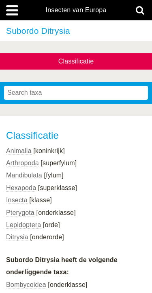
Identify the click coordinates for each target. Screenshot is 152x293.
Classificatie (76, 61)
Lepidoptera (23, 224)
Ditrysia (17, 237)
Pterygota (20, 212)
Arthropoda (22, 163)
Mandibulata (24, 175)
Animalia (19, 150)
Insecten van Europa (76, 10)
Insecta (17, 200)
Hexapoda (21, 187)
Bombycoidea (26, 284)
